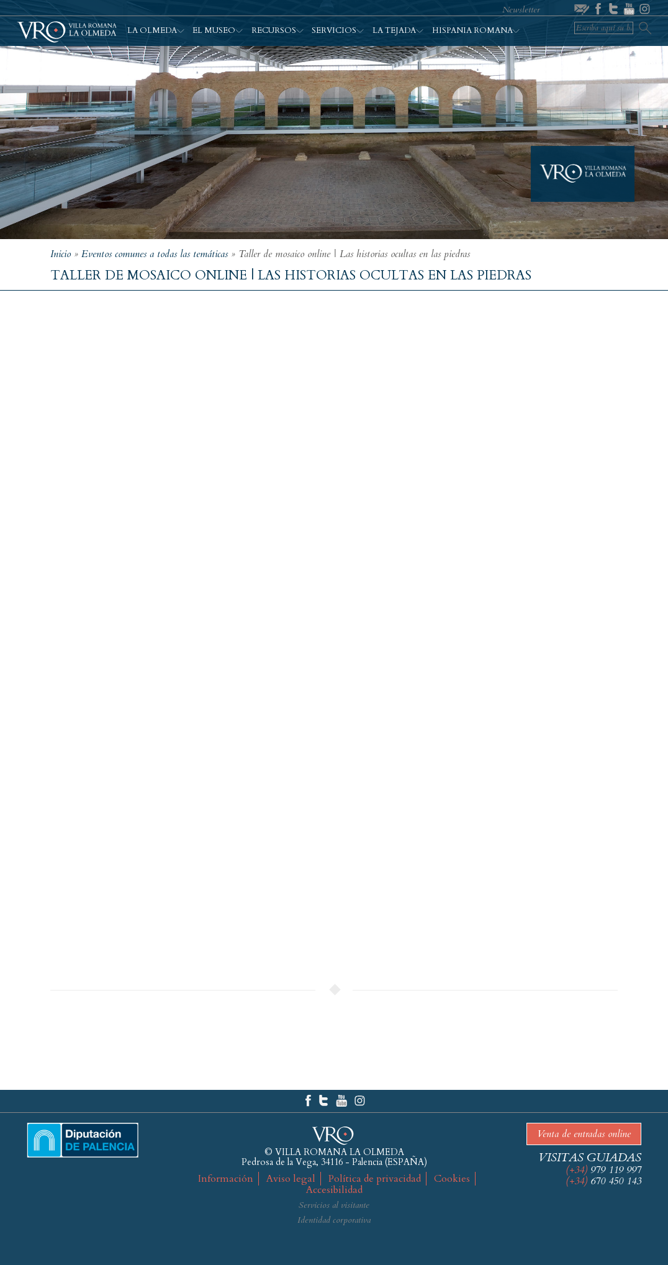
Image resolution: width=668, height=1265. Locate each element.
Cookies (452, 1179)
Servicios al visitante (334, 1205)
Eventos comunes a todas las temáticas (154, 254)
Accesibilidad (334, 1190)
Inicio (60, 254)
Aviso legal (290, 1179)
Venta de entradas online (584, 1134)
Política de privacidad (374, 1179)
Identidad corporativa (334, 1220)
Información (225, 1179)
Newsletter (521, 10)
